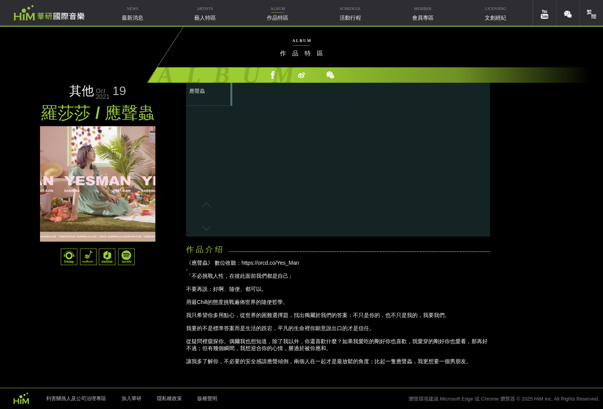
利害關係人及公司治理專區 (76, 398)
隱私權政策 (169, 398)
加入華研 (132, 398)
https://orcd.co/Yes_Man (270, 263)
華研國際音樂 (49, 12)
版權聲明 (207, 398)
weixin (568, 13)
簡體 (591, 13)
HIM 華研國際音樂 (21, 397)
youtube (544, 13)
